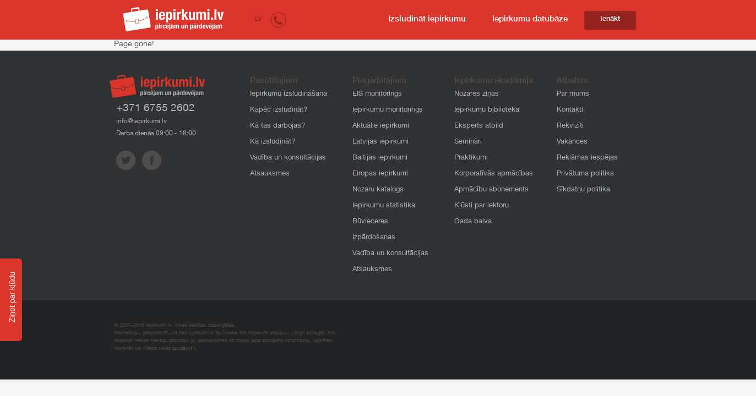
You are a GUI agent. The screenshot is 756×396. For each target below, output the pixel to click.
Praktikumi (471, 158)
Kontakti (570, 110)
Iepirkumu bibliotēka (486, 110)
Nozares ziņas (476, 94)
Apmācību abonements (491, 190)
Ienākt (610, 19)
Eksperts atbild (478, 126)
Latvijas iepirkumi (380, 142)
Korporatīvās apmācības (493, 174)
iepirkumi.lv (173, 19)
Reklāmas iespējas (587, 158)
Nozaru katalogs (378, 190)
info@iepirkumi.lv (141, 121)
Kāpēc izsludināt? (278, 110)
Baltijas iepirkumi (379, 158)
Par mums (573, 94)
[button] (278, 19)
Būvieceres (370, 222)
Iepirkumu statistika (383, 206)
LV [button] (258, 19)
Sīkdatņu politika (583, 190)
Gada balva (473, 222)
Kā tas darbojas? (277, 126)
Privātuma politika (585, 174)
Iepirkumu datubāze (530, 19)
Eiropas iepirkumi (380, 174)
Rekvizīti (570, 126)
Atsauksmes (270, 174)
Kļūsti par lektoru (481, 206)
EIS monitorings (377, 94)
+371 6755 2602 (156, 108)
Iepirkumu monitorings (387, 110)
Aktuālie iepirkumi (380, 126)
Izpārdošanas (373, 237)
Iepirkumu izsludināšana (288, 94)
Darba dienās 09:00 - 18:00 (156, 133)
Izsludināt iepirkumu (427, 19)
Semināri (468, 142)
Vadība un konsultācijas (288, 158)
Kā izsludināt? (272, 142)
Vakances (572, 142)
